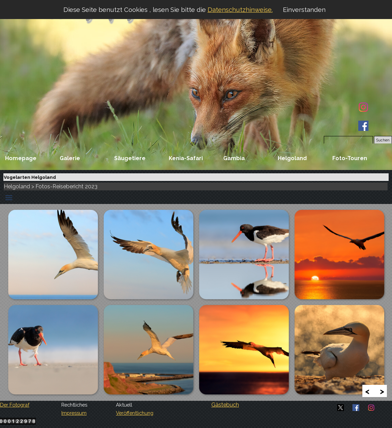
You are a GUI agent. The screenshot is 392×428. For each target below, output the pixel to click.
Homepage (20, 158)
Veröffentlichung (134, 413)
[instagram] (363, 107)
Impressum (74, 413)
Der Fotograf (14, 405)
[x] (340, 407)
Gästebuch (225, 404)
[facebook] (363, 126)
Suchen (383, 140)
